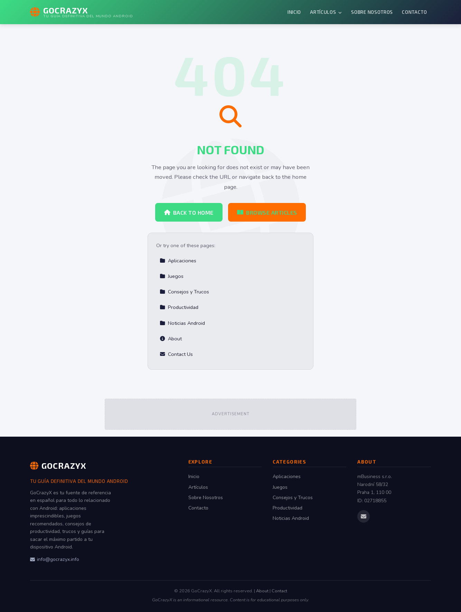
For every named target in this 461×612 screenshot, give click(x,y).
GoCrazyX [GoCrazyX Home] (58, 465)
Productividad (179, 307)
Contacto (414, 12)
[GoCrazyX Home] (81, 12)
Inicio (294, 12)
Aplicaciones (178, 260)
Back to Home (189, 212)
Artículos (326, 12)
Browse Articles (267, 212)
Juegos (172, 276)
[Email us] (363, 516)
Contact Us (176, 354)
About (171, 338)
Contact (279, 591)
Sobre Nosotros (372, 12)
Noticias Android (182, 323)
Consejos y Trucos (184, 291)
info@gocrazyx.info (54, 559)
